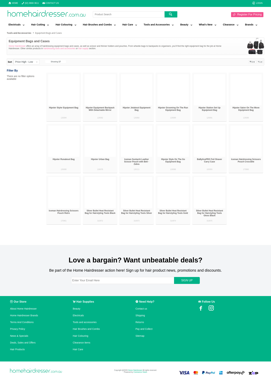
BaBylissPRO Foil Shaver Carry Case (209, 160)
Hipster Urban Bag (100, 159)
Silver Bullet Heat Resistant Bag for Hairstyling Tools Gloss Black (209, 213)
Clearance (229, 24)
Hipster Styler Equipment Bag (63, 107)
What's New (205, 24)
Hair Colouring (63, 24)
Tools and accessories (85, 322)
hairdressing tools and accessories (59, 48)
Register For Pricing (249, 14)
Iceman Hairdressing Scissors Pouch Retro (63, 211)
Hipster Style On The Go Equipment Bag (173, 160)
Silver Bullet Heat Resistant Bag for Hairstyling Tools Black (100, 211)
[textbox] (129, 14)
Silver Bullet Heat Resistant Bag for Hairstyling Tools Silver (136, 211)
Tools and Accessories (157, 24)
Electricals (14, 24)
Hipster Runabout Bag (64, 159)
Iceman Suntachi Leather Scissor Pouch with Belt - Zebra (136, 161)
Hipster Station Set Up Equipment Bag (210, 108)
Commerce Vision (140, 372)
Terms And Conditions (22, 322)
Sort (10, 62)
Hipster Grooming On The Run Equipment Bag (173, 108)
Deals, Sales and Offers (23, 342)
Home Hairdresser (17, 46)
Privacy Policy (17, 329)
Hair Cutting (38, 24)
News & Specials (19, 335)
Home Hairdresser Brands (24, 315)
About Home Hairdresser (23, 308)
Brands (249, 24)
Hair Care (127, 24)
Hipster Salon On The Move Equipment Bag (245, 108)
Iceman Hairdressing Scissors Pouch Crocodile (246, 160)
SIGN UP (187, 280)
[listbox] (26, 62)
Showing (56, 62)
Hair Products (17, 349)
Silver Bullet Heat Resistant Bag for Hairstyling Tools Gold (173, 211)
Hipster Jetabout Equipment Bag (136, 108)
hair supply (83, 48)
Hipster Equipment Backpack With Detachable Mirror (100, 108)
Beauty (184, 24)
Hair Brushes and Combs (97, 24)
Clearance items (81, 342)
